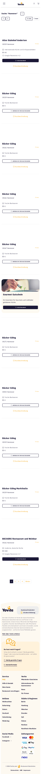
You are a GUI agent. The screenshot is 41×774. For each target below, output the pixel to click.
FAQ (3, 679)
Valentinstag (6, 717)
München (24, 709)
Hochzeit (5, 713)
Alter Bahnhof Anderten (14, 40)
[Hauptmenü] (4, 3)
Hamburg (24, 705)
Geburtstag (6, 705)
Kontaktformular (10, 664)
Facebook (7, 737)
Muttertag (5, 721)
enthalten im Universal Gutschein (20, 111)
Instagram (7, 741)
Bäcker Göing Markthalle (15, 488)
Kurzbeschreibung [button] (20, 66)
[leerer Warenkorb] (38, 3)
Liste (29, 18)
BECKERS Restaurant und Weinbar (19, 538)
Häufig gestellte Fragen (13, 660)
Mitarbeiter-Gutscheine (29, 679)
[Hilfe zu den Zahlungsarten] (30, 747)
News (23, 689)
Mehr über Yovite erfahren (11, 634)
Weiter (27, 581)
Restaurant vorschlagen (10, 691)
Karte (36, 18)
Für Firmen (25, 693)
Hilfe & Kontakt (7, 683)
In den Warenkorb (20, 307)
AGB (21, 770)
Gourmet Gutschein (13, 294)
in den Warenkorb (20, 60)
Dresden (24, 713)
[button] (20, 31)
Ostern (4, 709)
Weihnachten (7, 701)
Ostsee (23, 721)
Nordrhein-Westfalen (28, 728)
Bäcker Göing (9, 93)
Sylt (22, 717)
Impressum (26, 770)
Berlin (23, 701)
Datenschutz (15, 770)
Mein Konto (6, 687)
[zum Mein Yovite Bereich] (34, 3)
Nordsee (24, 725)
